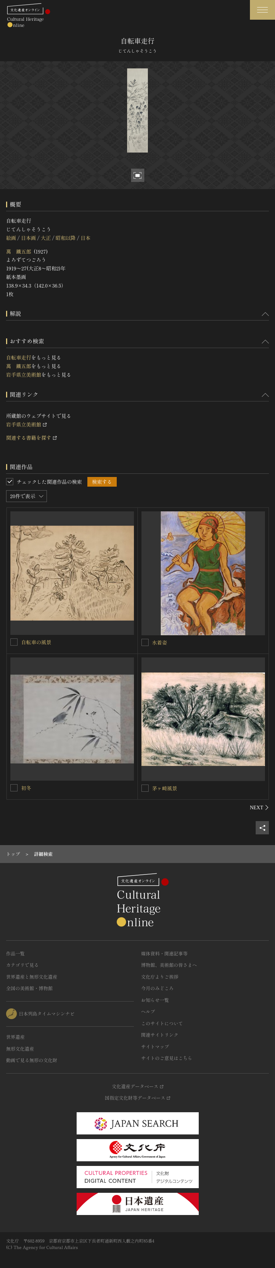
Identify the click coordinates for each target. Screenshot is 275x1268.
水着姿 (159, 642)
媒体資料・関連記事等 (164, 953)
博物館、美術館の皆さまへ (169, 964)
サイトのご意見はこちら (166, 1058)
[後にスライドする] (259, 807)
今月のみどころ (157, 988)
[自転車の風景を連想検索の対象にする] (14, 642)
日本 (86, 237)
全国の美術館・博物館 (29, 988)
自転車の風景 (36, 642)
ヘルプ (148, 1011)
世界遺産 (15, 1036)
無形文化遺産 (20, 1048)
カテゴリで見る (22, 964)
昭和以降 (66, 237)
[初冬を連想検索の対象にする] (14, 787)
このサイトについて (162, 1023)
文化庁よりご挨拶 (159, 976)
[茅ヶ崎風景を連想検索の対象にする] (145, 788)
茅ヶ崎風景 (164, 788)
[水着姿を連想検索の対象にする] (145, 642)
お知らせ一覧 (155, 1000)
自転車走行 (18, 357)
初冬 (26, 787)
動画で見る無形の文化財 (31, 1060)
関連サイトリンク (159, 1034)
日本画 (28, 237)
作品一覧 (15, 953)
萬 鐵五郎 (18, 251)
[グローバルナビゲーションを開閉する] (262, 10)
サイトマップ (155, 1046)
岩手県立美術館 (23, 374)
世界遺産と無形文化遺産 (31, 976)
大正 (46, 237)
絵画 (11, 237)
